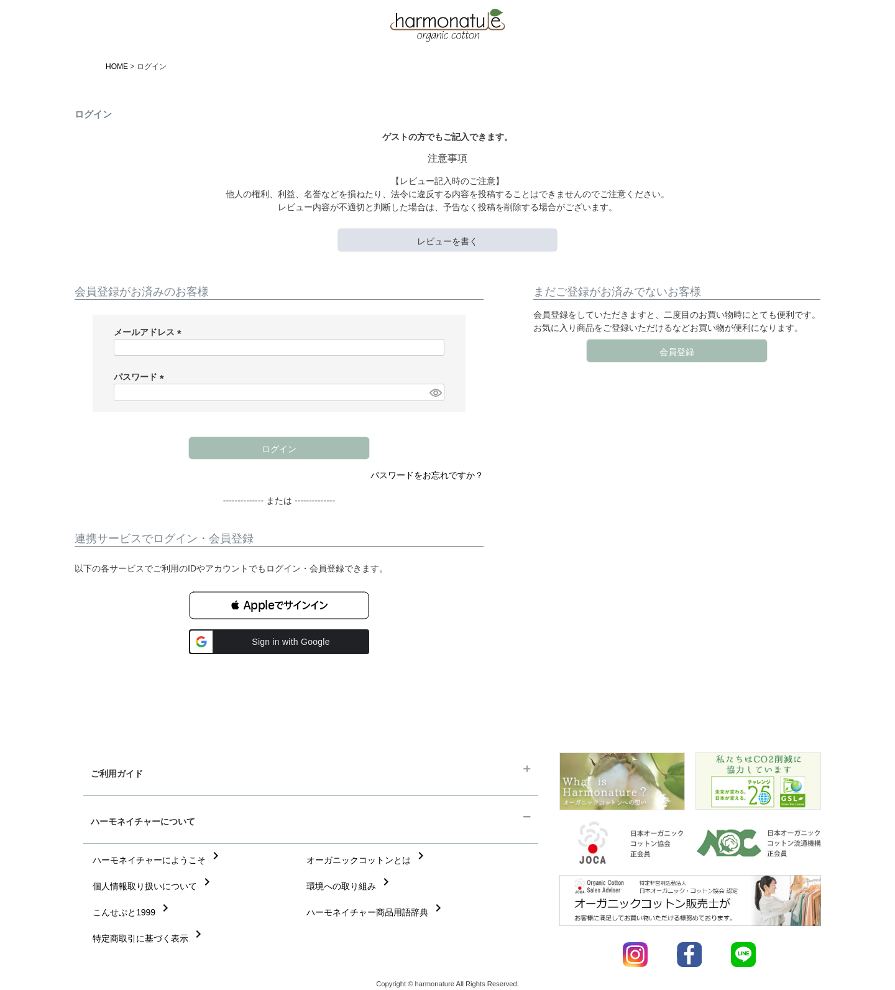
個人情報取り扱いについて (153, 886)
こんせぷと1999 (133, 912)
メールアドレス (150, 332)
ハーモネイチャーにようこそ (158, 860)
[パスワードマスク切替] (435, 392)
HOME (117, 66)
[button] (279, 605)
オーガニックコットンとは (367, 860)
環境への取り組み (349, 886)
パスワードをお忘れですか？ (427, 475)
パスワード (141, 377)
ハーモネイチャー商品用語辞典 (376, 912)
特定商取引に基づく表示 (149, 938)
